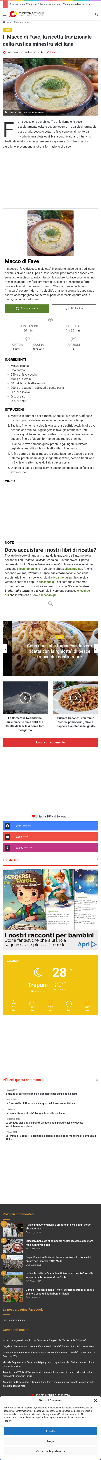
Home (7, 22)
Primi (26, 22)
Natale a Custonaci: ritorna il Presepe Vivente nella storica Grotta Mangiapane (50, 651)
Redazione (13, 52)
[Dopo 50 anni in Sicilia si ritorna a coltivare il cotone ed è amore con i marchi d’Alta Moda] (13, 1262)
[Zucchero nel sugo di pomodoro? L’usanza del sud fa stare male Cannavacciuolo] (13, 1246)
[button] (95, 1400)
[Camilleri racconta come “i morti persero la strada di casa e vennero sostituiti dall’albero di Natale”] (13, 1294)
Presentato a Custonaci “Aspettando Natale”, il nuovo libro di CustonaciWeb (54, 1346)
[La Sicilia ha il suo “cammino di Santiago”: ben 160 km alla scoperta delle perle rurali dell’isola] (13, 1278)
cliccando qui (47, 581)
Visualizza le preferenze (50, 1451)
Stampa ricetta (27, 308)
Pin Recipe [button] (74, 308)
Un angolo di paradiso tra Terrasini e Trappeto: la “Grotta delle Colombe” (48, 1340)
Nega (50, 1441)
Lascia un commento (50, 742)
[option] (50, 648)
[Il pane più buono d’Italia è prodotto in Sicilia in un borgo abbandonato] (13, 1229)
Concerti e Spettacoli (50, 636)
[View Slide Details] (50, 909)
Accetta (50, 1431)
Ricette (18, 22)
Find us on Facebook (14, 1319)
